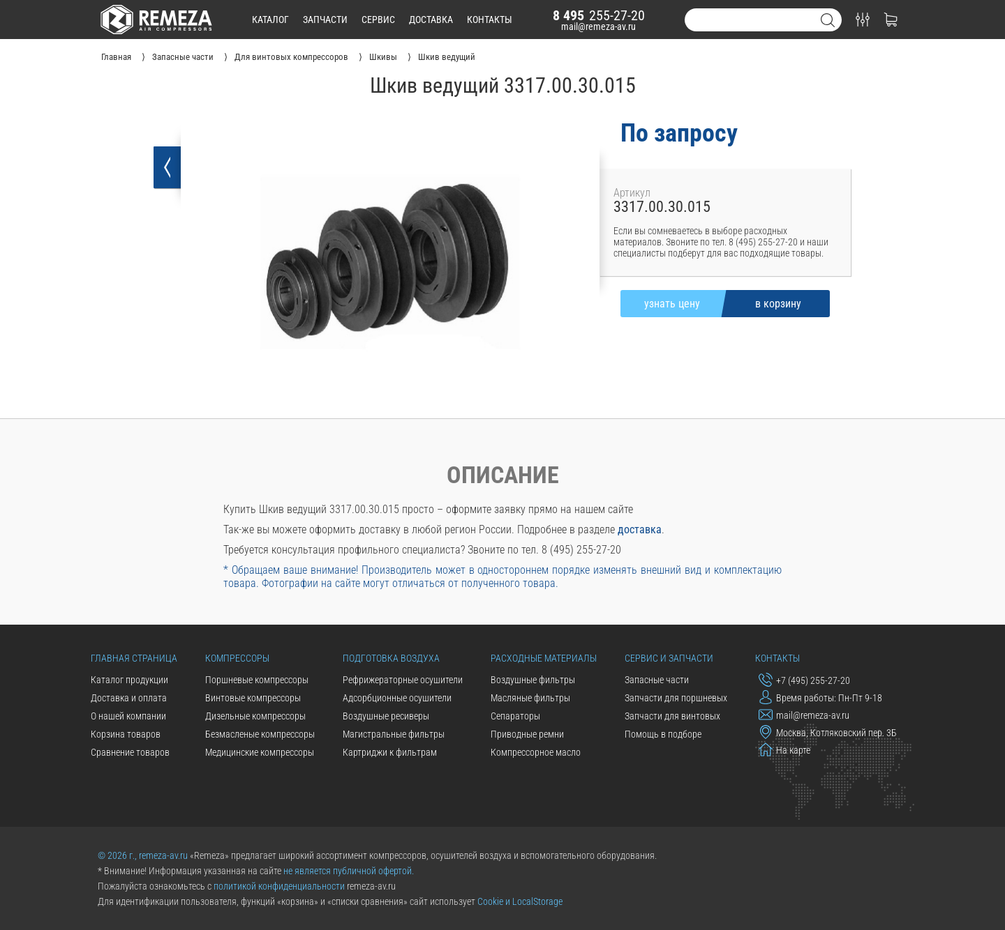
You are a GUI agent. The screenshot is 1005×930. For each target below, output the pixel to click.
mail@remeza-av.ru (598, 26)
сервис (378, 19)
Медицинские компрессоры (259, 752)
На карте (784, 749)
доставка (431, 19)
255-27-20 (599, 15)
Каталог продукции (129, 679)
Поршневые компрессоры (256, 679)
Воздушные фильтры (533, 679)
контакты (489, 19)
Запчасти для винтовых (672, 716)
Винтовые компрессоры (253, 697)
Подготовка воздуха (391, 658)
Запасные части (657, 679)
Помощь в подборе (663, 734)
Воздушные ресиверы (386, 716)
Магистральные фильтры (394, 734)
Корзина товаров (126, 734)
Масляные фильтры (530, 697)
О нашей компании (128, 716)
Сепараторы (515, 716)
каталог (270, 19)
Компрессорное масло (536, 752)
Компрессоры (237, 658)
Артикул (631, 192)
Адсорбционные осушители (397, 697)
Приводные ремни (527, 734)
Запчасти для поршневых (676, 697)
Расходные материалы (544, 658)
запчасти (325, 19)
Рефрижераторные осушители (403, 679)
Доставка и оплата (129, 697)
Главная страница (134, 658)
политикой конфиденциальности (279, 886)
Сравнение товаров (130, 752)
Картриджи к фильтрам (390, 752)
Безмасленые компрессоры (260, 734)
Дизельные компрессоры (255, 716)
